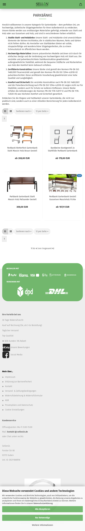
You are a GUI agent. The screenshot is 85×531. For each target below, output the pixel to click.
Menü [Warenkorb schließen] (4, 4)
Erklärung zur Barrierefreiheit (18, 381)
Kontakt (8, 386)
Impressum (10, 377)
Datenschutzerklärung (43, 503)
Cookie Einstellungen (14, 409)
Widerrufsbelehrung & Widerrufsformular (24, 395)
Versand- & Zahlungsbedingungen (20, 391)
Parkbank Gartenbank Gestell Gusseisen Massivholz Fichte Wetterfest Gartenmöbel (62, 197)
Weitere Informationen (42, 525)
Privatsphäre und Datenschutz (19, 405)
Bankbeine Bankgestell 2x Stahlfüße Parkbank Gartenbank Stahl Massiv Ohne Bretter (62, 149)
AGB (7, 400)
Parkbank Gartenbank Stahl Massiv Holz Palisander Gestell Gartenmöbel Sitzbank (22, 197)
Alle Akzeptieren (42, 509)
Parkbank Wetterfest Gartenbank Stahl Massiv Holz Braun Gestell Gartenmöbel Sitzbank (22, 149)
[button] (5, 111)
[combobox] (23, 111)
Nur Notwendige (42, 517)
